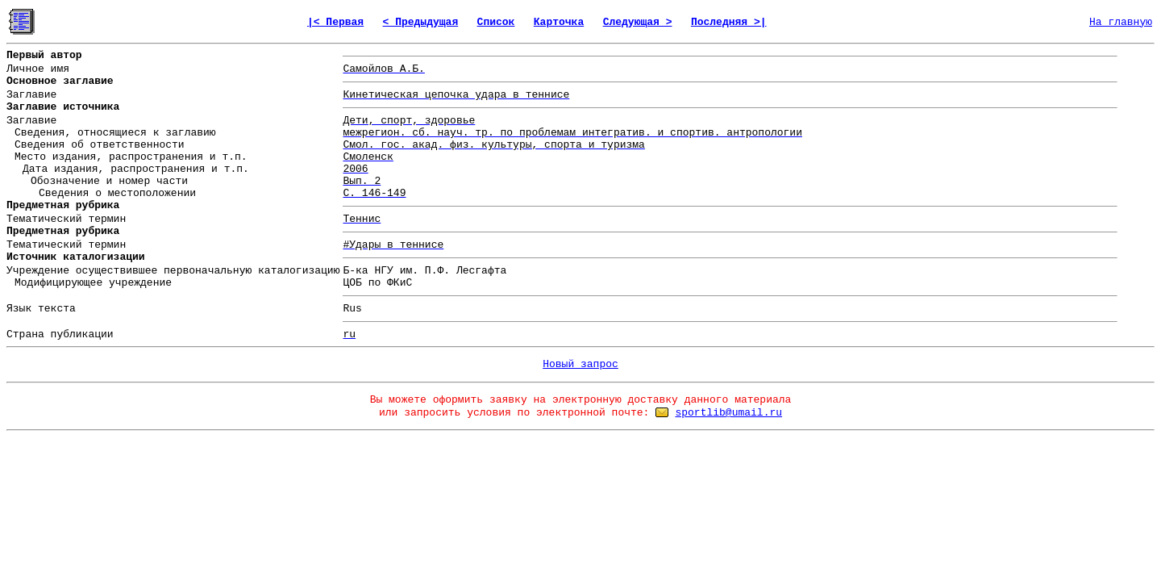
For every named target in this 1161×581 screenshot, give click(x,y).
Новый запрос (580, 364)
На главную (1120, 22)
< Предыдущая (421, 22)
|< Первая (335, 22)
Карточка (559, 22)
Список (496, 22)
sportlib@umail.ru (728, 413)
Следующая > (637, 22)
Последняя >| (729, 22)
